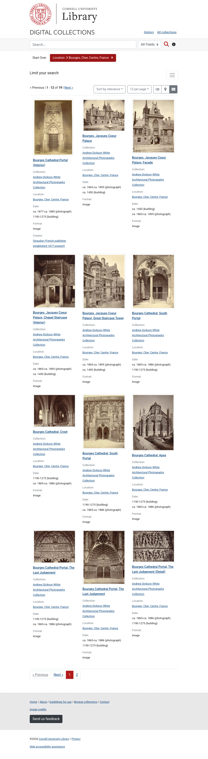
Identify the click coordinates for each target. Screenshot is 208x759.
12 (138, 89)
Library (79, 14)
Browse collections (85, 701)
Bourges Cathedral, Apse (149, 455)
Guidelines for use (60, 701)
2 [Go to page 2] (77, 675)
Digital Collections (62, 31)
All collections (167, 32)
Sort (108, 89)
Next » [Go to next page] (58, 675)
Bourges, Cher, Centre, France (51, 199)
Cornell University (40, 14)
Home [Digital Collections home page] (33, 701)
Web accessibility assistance (47, 746)
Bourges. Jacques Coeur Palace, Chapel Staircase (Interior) (50, 317)
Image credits (38, 709)
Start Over (39, 58)
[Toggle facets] (172, 75)
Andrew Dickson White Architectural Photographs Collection (49, 182)
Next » (68, 88)
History (149, 32)
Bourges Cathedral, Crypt (50, 432)
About (43, 701)
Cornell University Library (54, 738)
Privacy (75, 738)
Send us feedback (46, 719)
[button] (83, 58)
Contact (104, 701)
